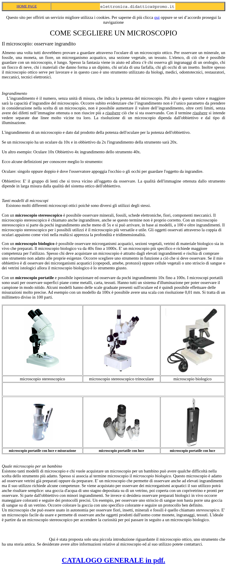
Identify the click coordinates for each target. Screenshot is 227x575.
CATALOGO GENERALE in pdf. (113, 560)
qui (157, 17)
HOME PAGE (27, 6)
